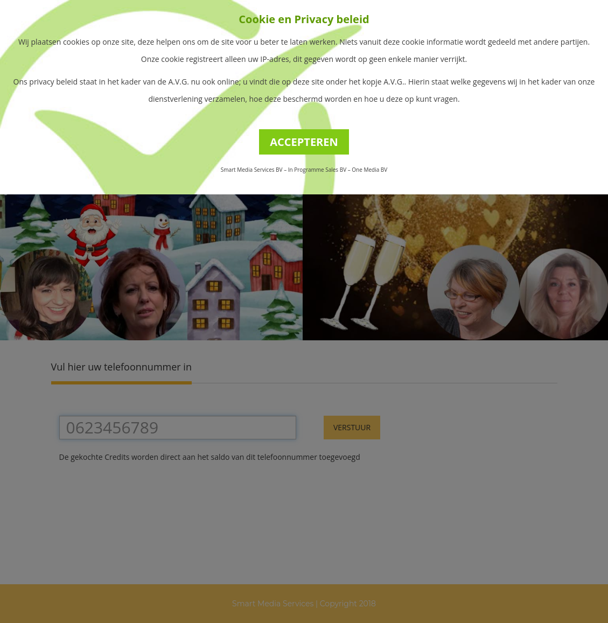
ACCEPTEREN (304, 142)
